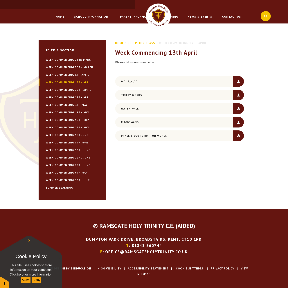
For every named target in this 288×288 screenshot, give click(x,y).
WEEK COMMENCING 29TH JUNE (68, 165)
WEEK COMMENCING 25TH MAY (67, 127)
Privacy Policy (222, 268)
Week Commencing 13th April (183, 43)
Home (119, 43)
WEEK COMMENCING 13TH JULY (68, 180)
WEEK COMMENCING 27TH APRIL (68, 97)
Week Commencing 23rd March (69, 59)
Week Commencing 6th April (67, 74)
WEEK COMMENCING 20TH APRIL (68, 90)
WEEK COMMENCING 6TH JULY (67, 172)
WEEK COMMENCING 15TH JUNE (68, 150)
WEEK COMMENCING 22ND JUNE (68, 157)
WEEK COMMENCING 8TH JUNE (67, 142)
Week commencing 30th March (69, 67)
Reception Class (141, 43)
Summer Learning (59, 187)
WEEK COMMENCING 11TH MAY (67, 112)
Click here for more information (31, 274)
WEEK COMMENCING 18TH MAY (67, 120)
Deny (36, 280)
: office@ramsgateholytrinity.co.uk (241, 4)
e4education (81, 268)
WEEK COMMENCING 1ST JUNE (67, 135)
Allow (26, 280)
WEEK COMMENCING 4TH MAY (66, 105)
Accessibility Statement (148, 268)
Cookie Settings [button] (189, 268)
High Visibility (109, 268)
